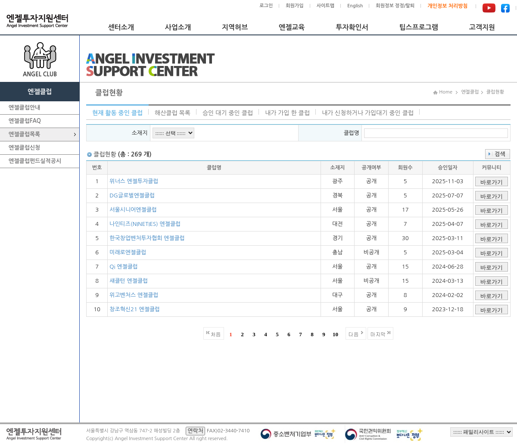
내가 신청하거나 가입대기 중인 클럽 (368, 113)
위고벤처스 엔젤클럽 (134, 295)
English (355, 5)
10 (335, 334)
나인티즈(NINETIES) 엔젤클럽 (145, 224)
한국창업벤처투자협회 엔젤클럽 (147, 238)
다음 (354, 334)
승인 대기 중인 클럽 (227, 113)
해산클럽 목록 (172, 113)
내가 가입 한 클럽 (287, 113)
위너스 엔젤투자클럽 (134, 181)
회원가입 (294, 5)
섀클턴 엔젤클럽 (128, 281)
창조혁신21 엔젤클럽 (134, 309)
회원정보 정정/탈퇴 (395, 5)
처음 (216, 334)
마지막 (378, 334)
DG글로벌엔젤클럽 (132, 195)
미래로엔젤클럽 (127, 252)
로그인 (266, 5)
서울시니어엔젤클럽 (133, 210)
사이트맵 (325, 5)
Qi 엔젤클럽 (123, 266)
